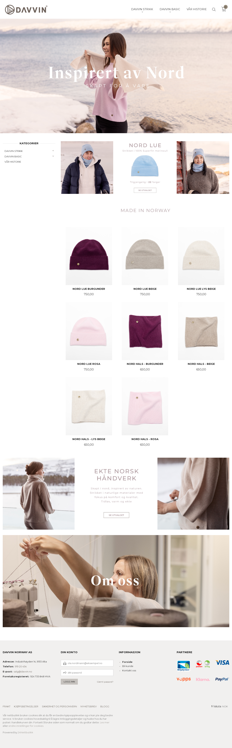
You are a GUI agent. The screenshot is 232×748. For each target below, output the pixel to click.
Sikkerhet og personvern (59, 706)
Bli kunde (127, 666)
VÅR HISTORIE (13, 161)
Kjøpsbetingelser (26, 706)
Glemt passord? (105, 681)
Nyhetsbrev (89, 706)
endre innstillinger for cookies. (26, 725)
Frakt (6, 706)
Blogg (104, 706)
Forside (127, 661)
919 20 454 (21, 666)
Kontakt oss (129, 670)
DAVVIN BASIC (13, 156)
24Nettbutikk (25, 732)
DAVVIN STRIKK (14, 151)
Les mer (104, 722)
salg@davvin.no (23, 671)
